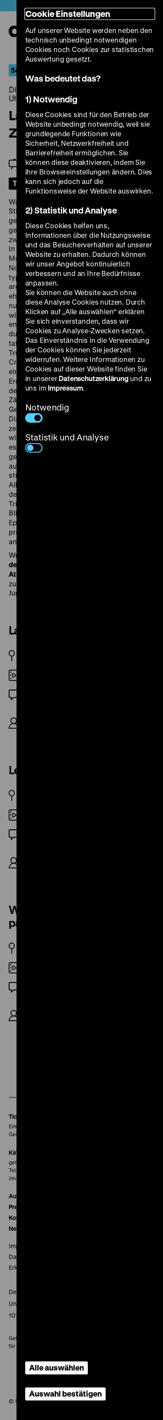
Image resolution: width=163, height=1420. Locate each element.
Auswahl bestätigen (65, 1393)
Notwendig (47, 412)
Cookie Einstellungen (67, 14)
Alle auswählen (56, 1367)
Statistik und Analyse (67, 442)
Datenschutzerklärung (93, 378)
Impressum (65, 388)
